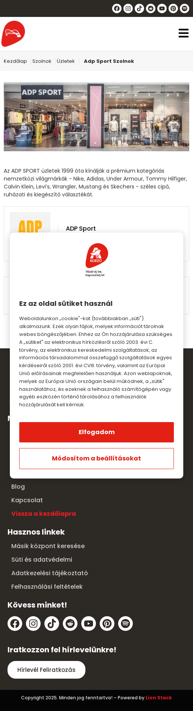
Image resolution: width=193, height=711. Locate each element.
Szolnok (42, 61)
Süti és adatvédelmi (41, 559)
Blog (18, 486)
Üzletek (66, 61)
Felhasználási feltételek (47, 586)
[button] (183, 34)
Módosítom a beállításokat (96, 458)
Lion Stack (159, 697)
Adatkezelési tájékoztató (49, 573)
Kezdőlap (15, 61)
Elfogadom (97, 432)
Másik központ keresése (48, 546)
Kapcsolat (27, 500)
